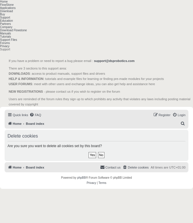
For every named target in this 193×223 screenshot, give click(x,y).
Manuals (5, 33)
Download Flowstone (13, 30)
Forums (5, 43)
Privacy (5, 46)
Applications (8, 8)
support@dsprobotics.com (114, 61)
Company (6, 27)
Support (5, 17)
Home (4, 1)
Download (6, 11)
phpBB (81, 177)
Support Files (8, 39)
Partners (5, 23)
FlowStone (7, 4)
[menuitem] (35, 115)
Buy (2, 14)
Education (6, 20)
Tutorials (5, 36)
